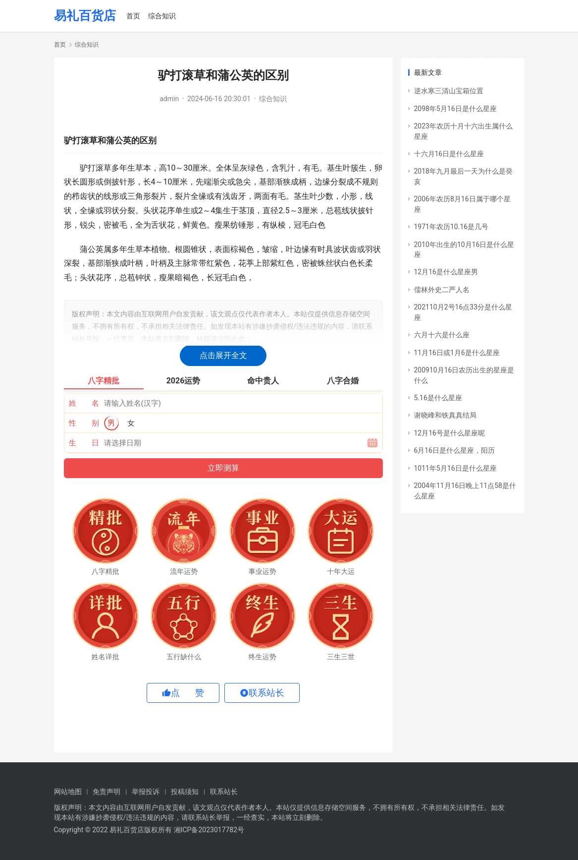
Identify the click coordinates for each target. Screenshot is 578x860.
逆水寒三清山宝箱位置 (448, 91)
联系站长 (224, 792)
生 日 (84, 442)
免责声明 (106, 792)
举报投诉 (145, 792)
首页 (133, 16)
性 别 (84, 423)
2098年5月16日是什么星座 (455, 109)
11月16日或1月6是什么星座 (457, 353)
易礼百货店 (85, 15)
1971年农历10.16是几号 (451, 227)
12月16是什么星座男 (446, 272)
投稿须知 (185, 792)
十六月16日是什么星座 (449, 154)
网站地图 (68, 792)
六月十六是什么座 (442, 335)
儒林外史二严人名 (442, 290)
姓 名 (84, 403)
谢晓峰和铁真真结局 (445, 415)
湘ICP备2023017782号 (209, 830)
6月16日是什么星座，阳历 (454, 450)
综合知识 (162, 16)
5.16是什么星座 (438, 398)
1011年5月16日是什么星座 (455, 468)
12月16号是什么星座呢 (449, 433)
